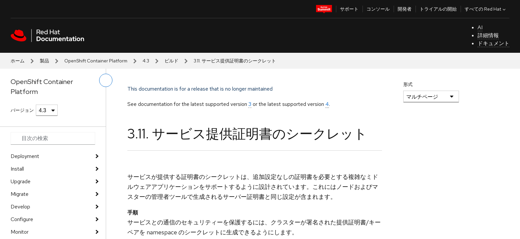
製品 (44, 61)
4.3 (146, 61)
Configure (22, 219)
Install (17, 168)
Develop (20, 206)
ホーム (18, 61)
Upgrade (21, 181)
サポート (349, 9)
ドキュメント (493, 43)
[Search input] (53, 138)
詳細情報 (488, 35)
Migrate (20, 194)
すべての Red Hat (486, 9)
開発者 (405, 9)
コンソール (378, 9)
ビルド (171, 61)
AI (480, 27)
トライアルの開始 (438, 9)
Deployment (25, 156)
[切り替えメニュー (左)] (105, 80)
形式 (408, 84)
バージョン (22, 110)
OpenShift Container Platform (95, 61)
